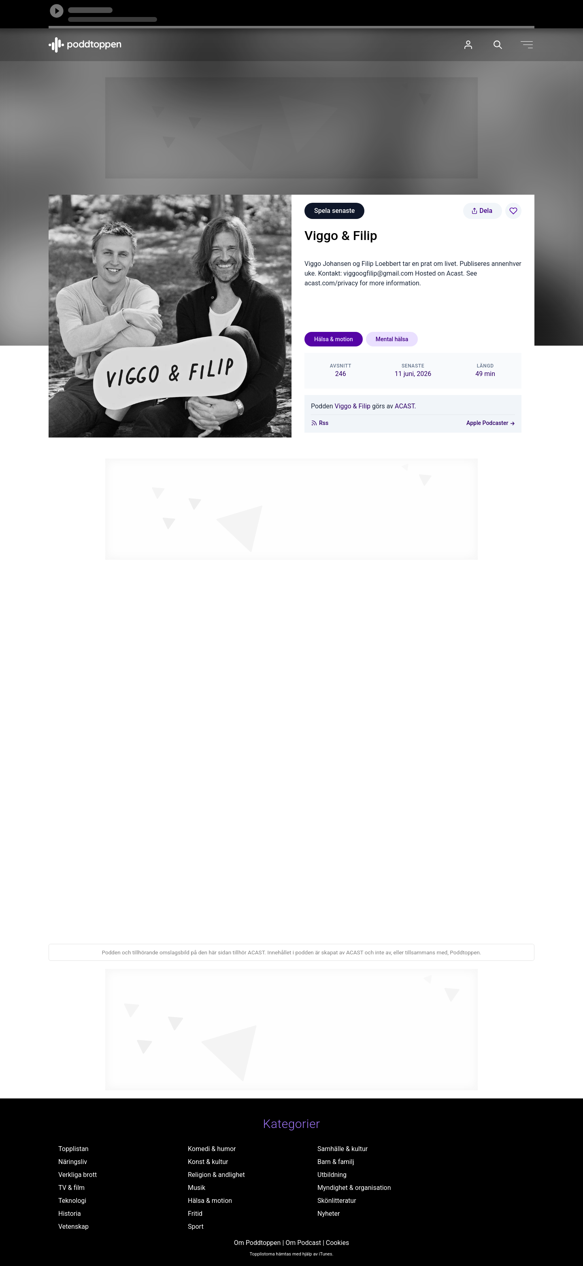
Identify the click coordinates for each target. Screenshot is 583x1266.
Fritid (195, 1213)
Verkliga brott (77, 1175)
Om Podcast (303, 1243)
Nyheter (328, 1213)
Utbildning (332, 1175)
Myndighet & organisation (354, 1188)
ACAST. (405, 406)
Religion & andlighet (216, 1175)
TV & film (71, 1188)
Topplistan (73, 1149)
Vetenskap (73, 1226)
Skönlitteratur (336, 1200)
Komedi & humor (212, 1149)
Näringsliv (72, 1162)
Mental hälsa (392, 339)
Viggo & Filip (352, 406)
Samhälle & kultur (342, 1149)
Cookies (337, 1243)
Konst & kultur (208, 1162)
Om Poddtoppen (257, 1243)
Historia (69, 1213)
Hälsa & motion (333, 339)
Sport (196, 1226)
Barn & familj (335, 1162)
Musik (196, 1188)
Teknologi (72, 1200)
